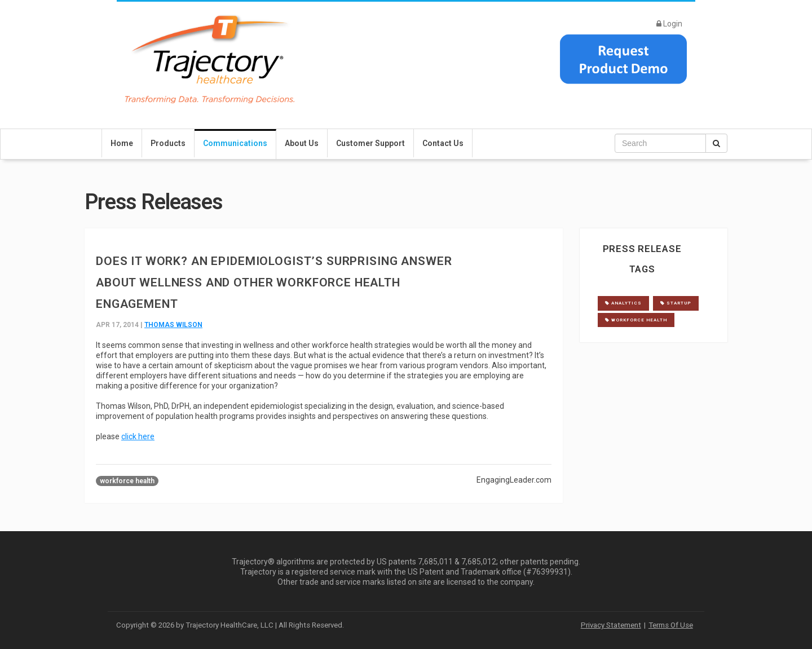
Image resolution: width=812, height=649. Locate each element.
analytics (623, 303)
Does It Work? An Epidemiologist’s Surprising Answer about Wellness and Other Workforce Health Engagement (274, 282)
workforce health (127, 481)
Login (669, 23)
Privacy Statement (611, 625)
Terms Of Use (670, 625)
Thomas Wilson (173, 325)
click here (138, 436)
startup (675, 303)
